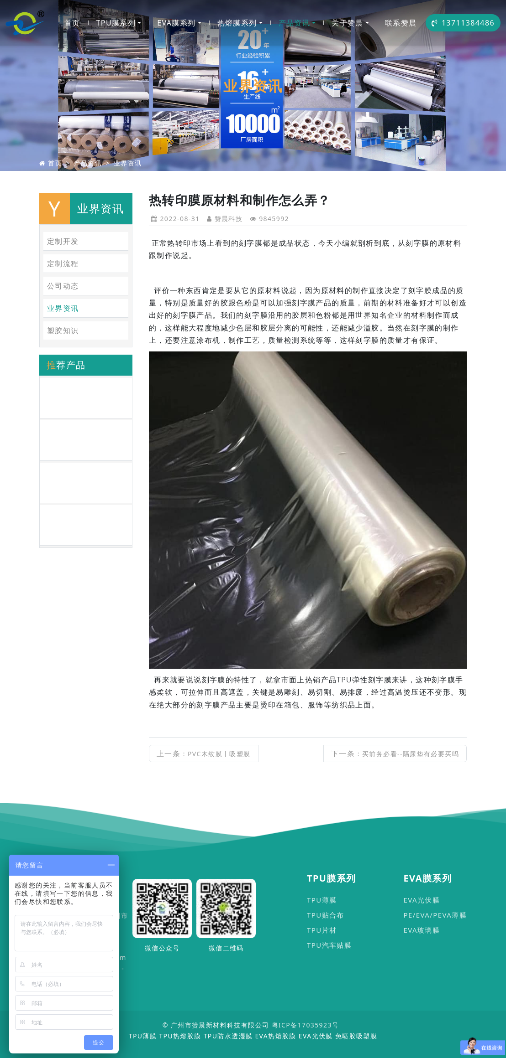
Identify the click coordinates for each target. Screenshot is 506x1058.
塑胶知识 (63, 330)
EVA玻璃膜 (421, 929)
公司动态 (63, 286)
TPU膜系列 (116, 23)
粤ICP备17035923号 (305, 1025)
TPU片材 (322, 929)
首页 (72, 23)
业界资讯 (128, 163)
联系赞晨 (401, 23)
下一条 (395, 753)
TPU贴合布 (325, 914)
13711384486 (463, 23)
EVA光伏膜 (421, 899)
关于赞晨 (348, 23)
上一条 (204, 753)
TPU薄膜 (322, 899)
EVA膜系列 (176, 23)
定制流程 (63, 263)
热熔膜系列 (237, 23)
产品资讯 (295, 23)
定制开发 (63, 241)
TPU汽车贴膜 (329, 945)
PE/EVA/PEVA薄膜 (435, 914)
